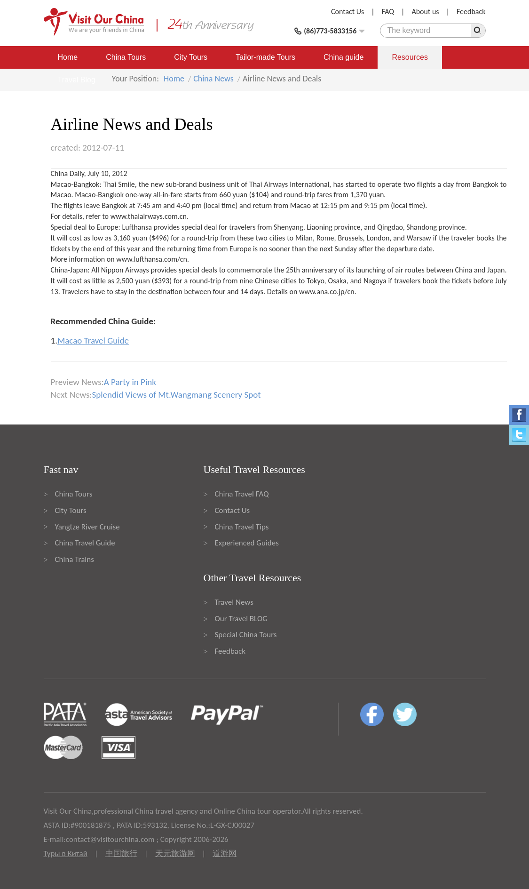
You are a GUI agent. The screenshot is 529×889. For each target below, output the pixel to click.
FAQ (388, 11)
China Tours (126, 57)
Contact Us (347, 11)
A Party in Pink (130, 381)
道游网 (225, 853)
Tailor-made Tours (265, 57)
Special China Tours (246, 635)
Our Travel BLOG (241, 619)
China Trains (74, 559)
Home (68, 57)
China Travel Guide (85, 543)
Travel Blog (76, 80)
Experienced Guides (247, 543)
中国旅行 (121, 853)
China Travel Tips (242, 527)
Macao (61, 194)
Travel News (234, 602)
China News (213, 78)
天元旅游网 (175, 853)
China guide (343, 57)
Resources (409, 57)
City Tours (190, 57)
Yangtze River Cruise (87, 527)
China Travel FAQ (242, 494)
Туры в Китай (65, 853)
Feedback (471, 11)
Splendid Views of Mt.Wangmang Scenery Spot (176, 394)
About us (425, 11)
